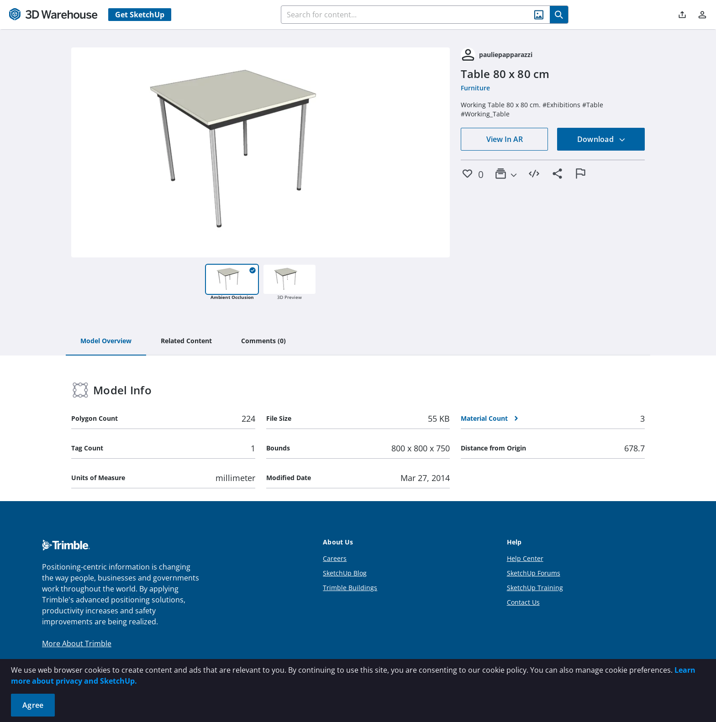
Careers (335, 558)
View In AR (504, 139)
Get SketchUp (139, 15)
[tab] (106, 341)
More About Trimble (76, 643)
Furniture (475, 88)
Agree (32, 705)
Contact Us (523, 602)
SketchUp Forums (533, 573)
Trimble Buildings (350, 587)
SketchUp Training (535, 587)
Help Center (525, 558)
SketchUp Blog (345, 573)
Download (601, 139)
